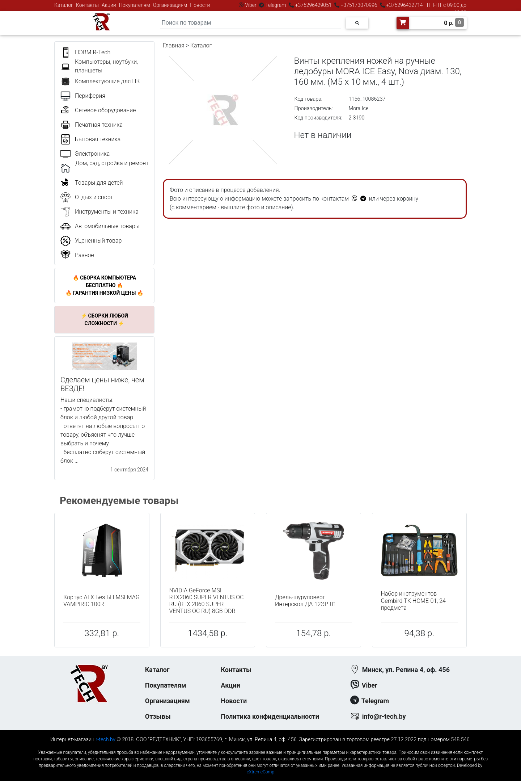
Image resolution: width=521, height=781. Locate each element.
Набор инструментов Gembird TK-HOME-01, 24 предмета (413, 600)
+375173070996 (358, 5)
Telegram (275, 5)
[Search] (250, 23)
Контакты (87, 5)
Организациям (170, 5)
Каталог (63, 5)
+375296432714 (404, 5)
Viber (251, 5)
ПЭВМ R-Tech (92, 52)
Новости (200, 5)
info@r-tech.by (384, 716)
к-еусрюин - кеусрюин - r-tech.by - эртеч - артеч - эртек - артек (260, 746)
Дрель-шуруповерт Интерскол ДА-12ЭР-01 (305, 601)
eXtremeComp (260, 771)
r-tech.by (105, 739)
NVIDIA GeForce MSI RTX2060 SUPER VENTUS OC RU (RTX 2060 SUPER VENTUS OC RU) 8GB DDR (206, 601)
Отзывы (158, 716)
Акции (109, 5)
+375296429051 (313, 5)
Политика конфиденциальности (270, 716)
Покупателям (134, 5)
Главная (174, 45)
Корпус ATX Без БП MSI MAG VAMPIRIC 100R (101, 601)
